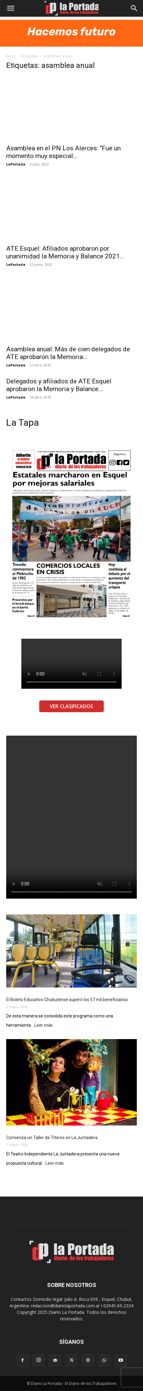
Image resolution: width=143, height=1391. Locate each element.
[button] (10, 8)
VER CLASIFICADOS (71, 706)
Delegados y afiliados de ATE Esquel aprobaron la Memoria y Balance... (58, 385)
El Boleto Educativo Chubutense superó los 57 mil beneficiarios (67, 999)
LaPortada (15, 164)
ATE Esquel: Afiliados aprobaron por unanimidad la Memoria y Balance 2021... (65, 252)
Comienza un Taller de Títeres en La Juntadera (52, 1137)
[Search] (134, 8)
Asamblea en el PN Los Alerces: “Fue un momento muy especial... (63, 152)
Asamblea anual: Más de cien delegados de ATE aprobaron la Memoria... (68, 353)
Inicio (10, 56)
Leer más (43, 1025)
